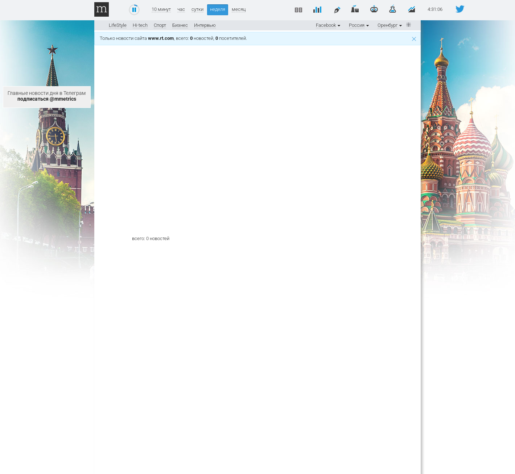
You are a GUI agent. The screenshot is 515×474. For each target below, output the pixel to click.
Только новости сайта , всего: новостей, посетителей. (258, 38)
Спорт (160, 25)
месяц (239, 9)
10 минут (161, 9)
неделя (217, 9)
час (181, 9)
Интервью (205, 25)
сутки (197, 9)
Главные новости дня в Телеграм (47, 96)
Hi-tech (140, 25)
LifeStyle (118, 25)
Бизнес (180, 25)
